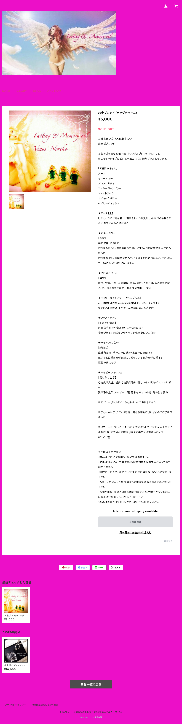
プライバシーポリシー (15, 704)
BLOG (37, 91)
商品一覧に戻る (91, 684)
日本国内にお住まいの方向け (135, 532)
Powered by (91, 717)
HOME (6, 91)
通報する (168, 541)
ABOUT (22, 91)
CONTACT (54, 91)
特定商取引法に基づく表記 (45, 704)
